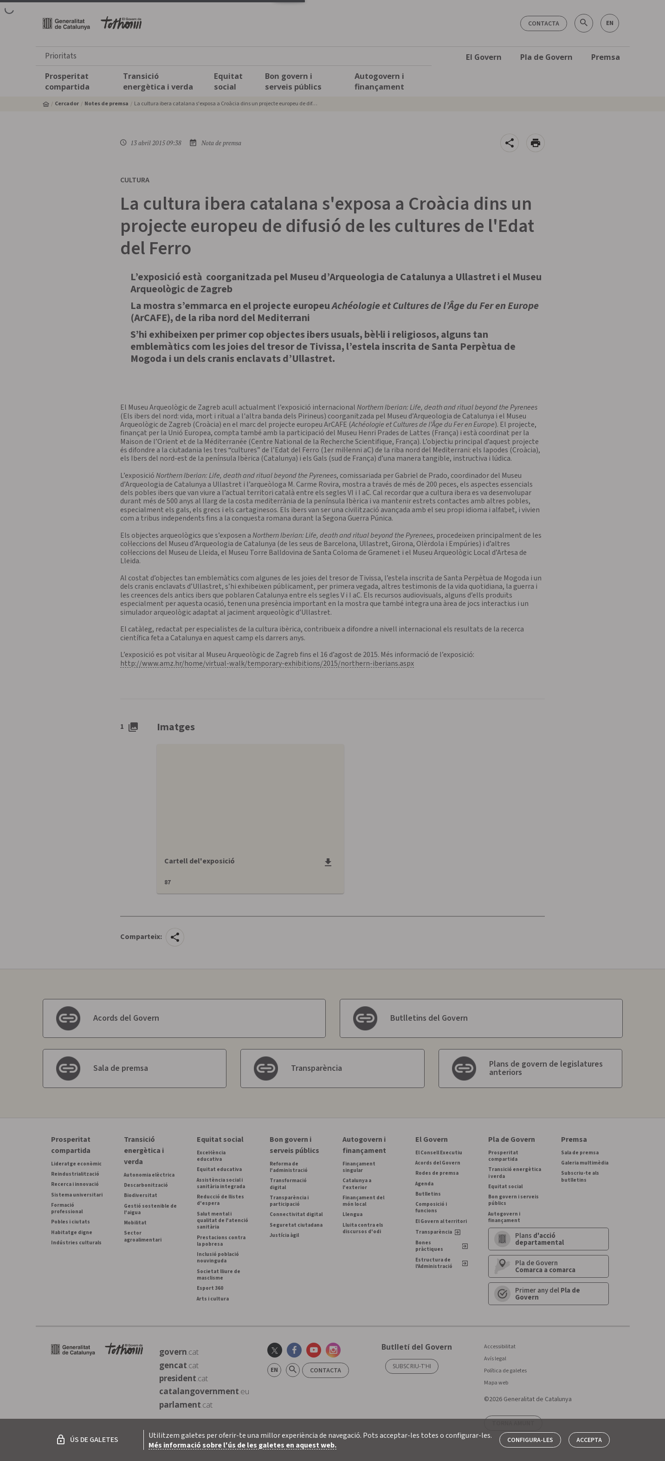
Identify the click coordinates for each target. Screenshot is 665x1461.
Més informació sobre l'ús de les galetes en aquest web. (242, 1445)
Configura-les (530, 1440)
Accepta (589, 1440)
